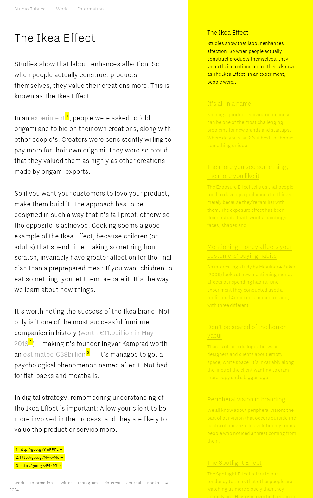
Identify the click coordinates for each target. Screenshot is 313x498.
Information (91, 8)
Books (153, 483)
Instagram (88, 483)
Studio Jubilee (30, 8)
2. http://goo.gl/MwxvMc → (39, 457)
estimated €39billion (56, 354)
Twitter (65, 483)
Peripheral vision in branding (246, 399)
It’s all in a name (229, 103)
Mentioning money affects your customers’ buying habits (249, 251)
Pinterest (112, 483)
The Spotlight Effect (234, 462)
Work (61, 8)
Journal (133, 483)
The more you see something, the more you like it (247, 171)
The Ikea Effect (227, 32)
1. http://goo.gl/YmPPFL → (39, 449)
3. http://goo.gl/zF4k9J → (38, 465)
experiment (50, 117)
